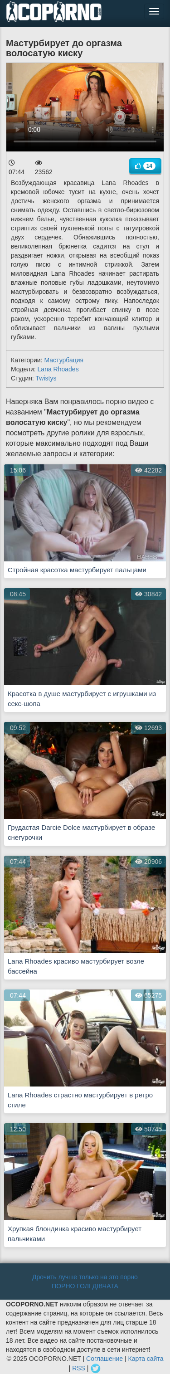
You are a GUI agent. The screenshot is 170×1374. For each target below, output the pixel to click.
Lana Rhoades (58, 369)
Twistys (46, 378)
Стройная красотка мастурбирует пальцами (77, 570)
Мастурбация (63, 360)
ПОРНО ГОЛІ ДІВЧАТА (85, 1286)
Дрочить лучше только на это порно (85, 1277)
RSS (78, 1368)
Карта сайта (145, 1358)
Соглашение (104, 1358)
